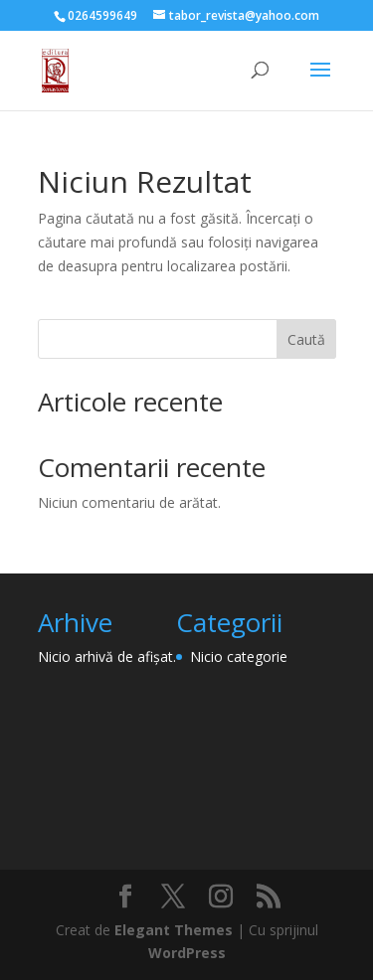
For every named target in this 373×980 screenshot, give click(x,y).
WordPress (187, 952)
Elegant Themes (173, 929)
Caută (306, 339)
